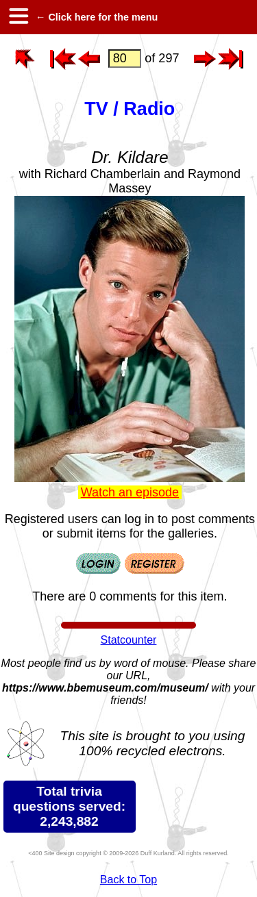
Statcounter (129, 640)
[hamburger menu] (18, 17)
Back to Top (128, 879)
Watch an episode (130, 492)
